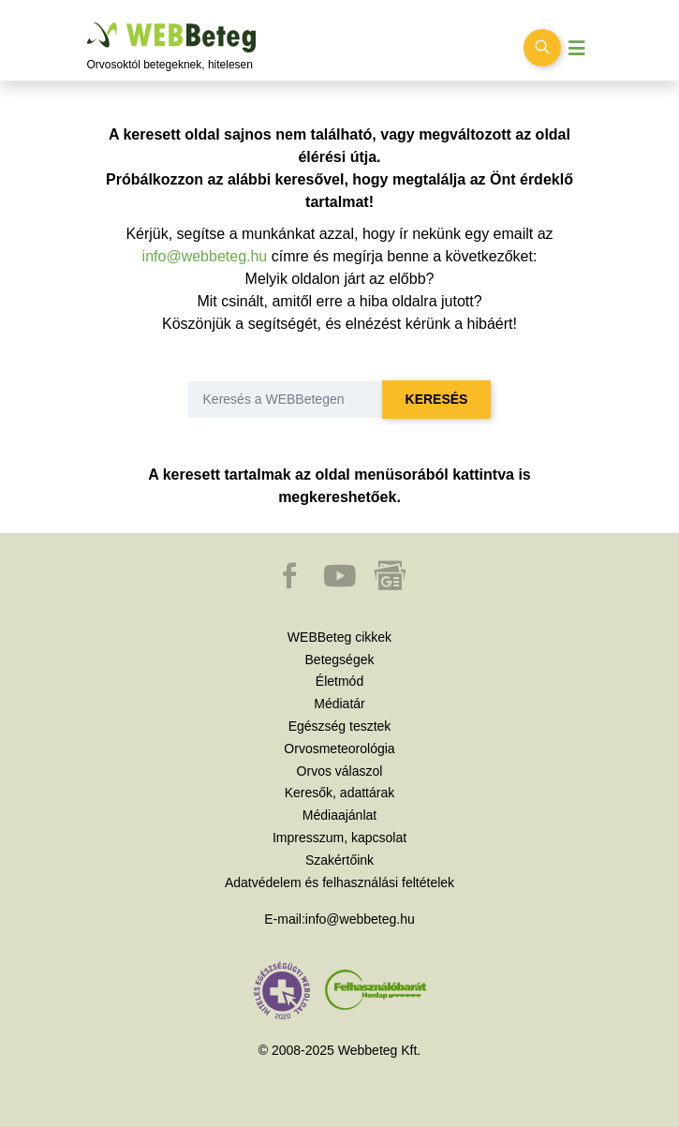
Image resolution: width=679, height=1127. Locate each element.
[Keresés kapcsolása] (542, 48)
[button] (291, 584)
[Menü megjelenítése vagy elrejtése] (577, 48)
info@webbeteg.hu (205, 256)
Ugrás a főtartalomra (87, 22)
